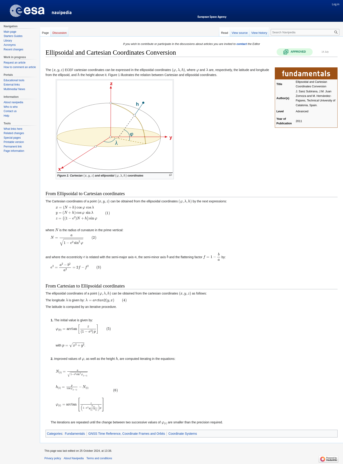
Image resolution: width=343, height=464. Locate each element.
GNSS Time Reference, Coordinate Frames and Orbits (126, 433)
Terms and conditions (99, 458)
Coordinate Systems (182, 433)
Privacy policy (52, 458)
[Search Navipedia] (305, 32)
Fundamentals (75, 433)
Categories (54, 433)
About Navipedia (74, 458)
